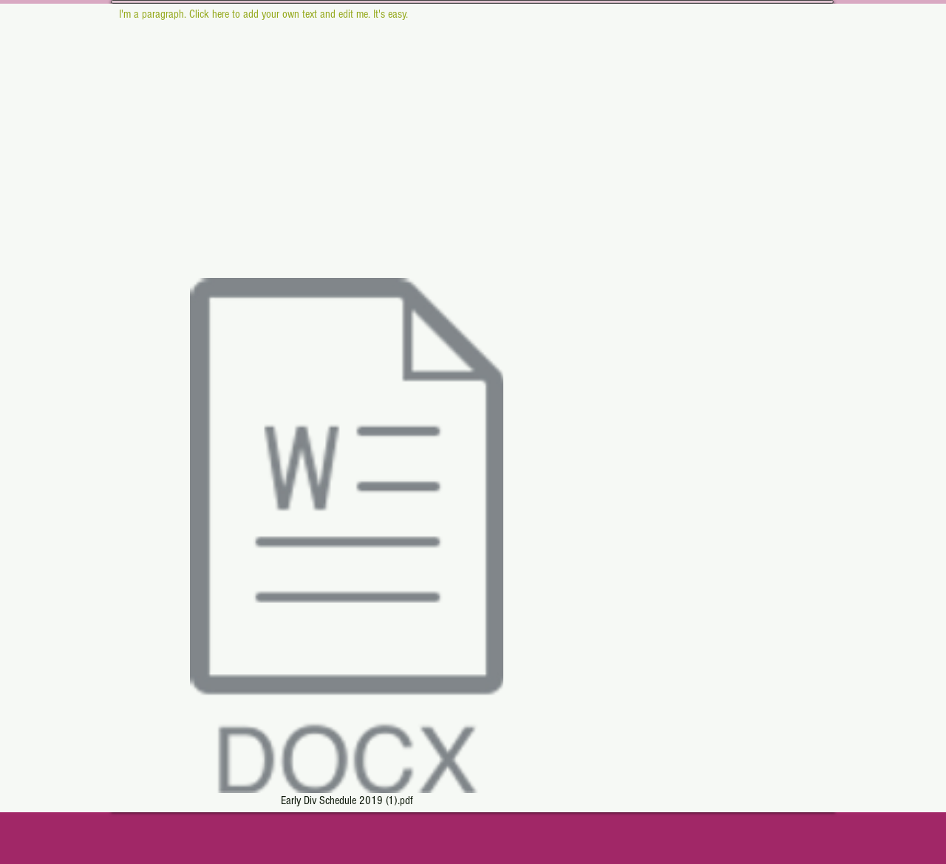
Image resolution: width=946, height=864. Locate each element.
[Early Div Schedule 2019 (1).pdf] (346, 545)
